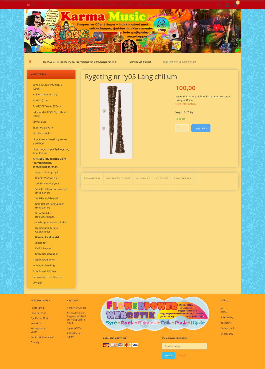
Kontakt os (77, 4)
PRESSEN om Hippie (148, 4)
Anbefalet (143, 178)
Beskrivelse (92, 178)
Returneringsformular (41, 336)
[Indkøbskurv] (236, 4)
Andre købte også (118, 178)
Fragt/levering (38, 312)
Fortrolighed (37, 307)
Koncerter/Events (101, 4)
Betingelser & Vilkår (38, 330)
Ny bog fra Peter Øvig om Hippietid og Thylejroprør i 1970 (76, 317)
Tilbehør (162, 178)
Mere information (185, 104)
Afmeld (182, 355)
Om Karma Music (55, 4)
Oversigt (35, 342)
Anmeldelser (182, 178)
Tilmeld (168, 355)
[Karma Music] (132, 31)
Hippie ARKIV (125, 4)
